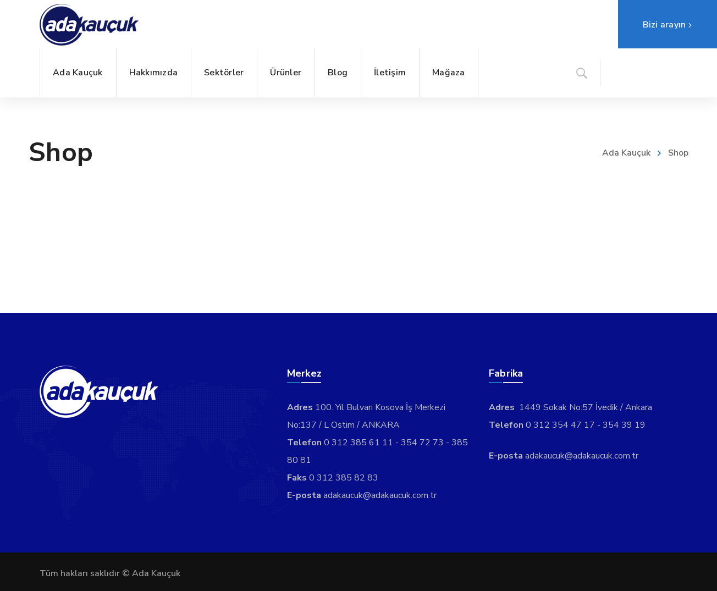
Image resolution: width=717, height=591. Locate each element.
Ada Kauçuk (626, 153)
